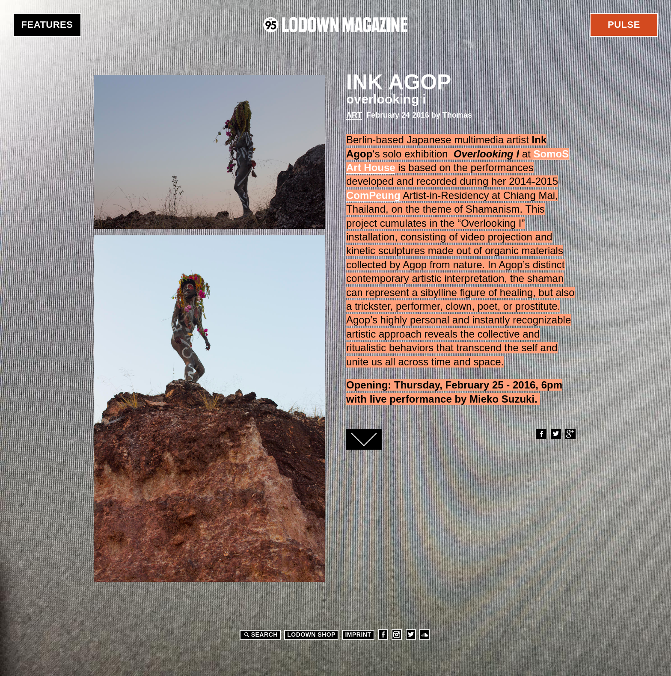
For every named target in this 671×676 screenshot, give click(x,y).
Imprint (358, 634)
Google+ (570, 434)
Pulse (624, 24)
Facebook (541, 434)
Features (47, 24)
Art (354, 115)
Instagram (397, 634)
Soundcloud (424, 634)
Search (260, 634)
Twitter (555, 434)
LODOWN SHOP (311, 634)
